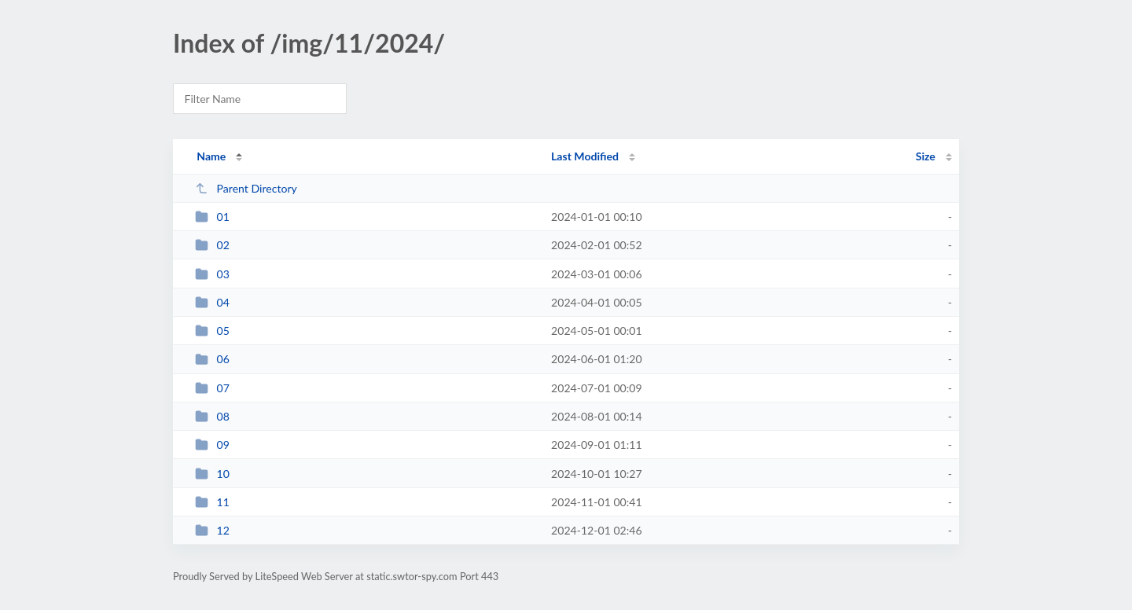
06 (212, 359)
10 (212, 473)
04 (212, 302)
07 (212, 388)
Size (925, 156)
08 (212, 416)
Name (211, 156)
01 (212, 216)
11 (212, 502)
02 (212, 245)
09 (212, 444)
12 (212, 530)
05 (212, 330)
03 (212, 274)
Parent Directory (246, 188)
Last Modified (585, 156)
